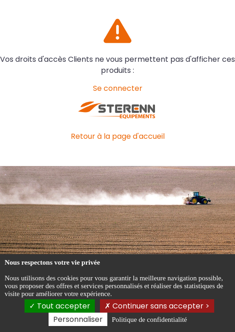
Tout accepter (59, 306)
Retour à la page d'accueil (118, 136)
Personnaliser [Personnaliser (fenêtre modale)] (78, 319)
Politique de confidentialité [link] (149, 319)
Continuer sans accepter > (157, 306)
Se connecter (117, 88)
